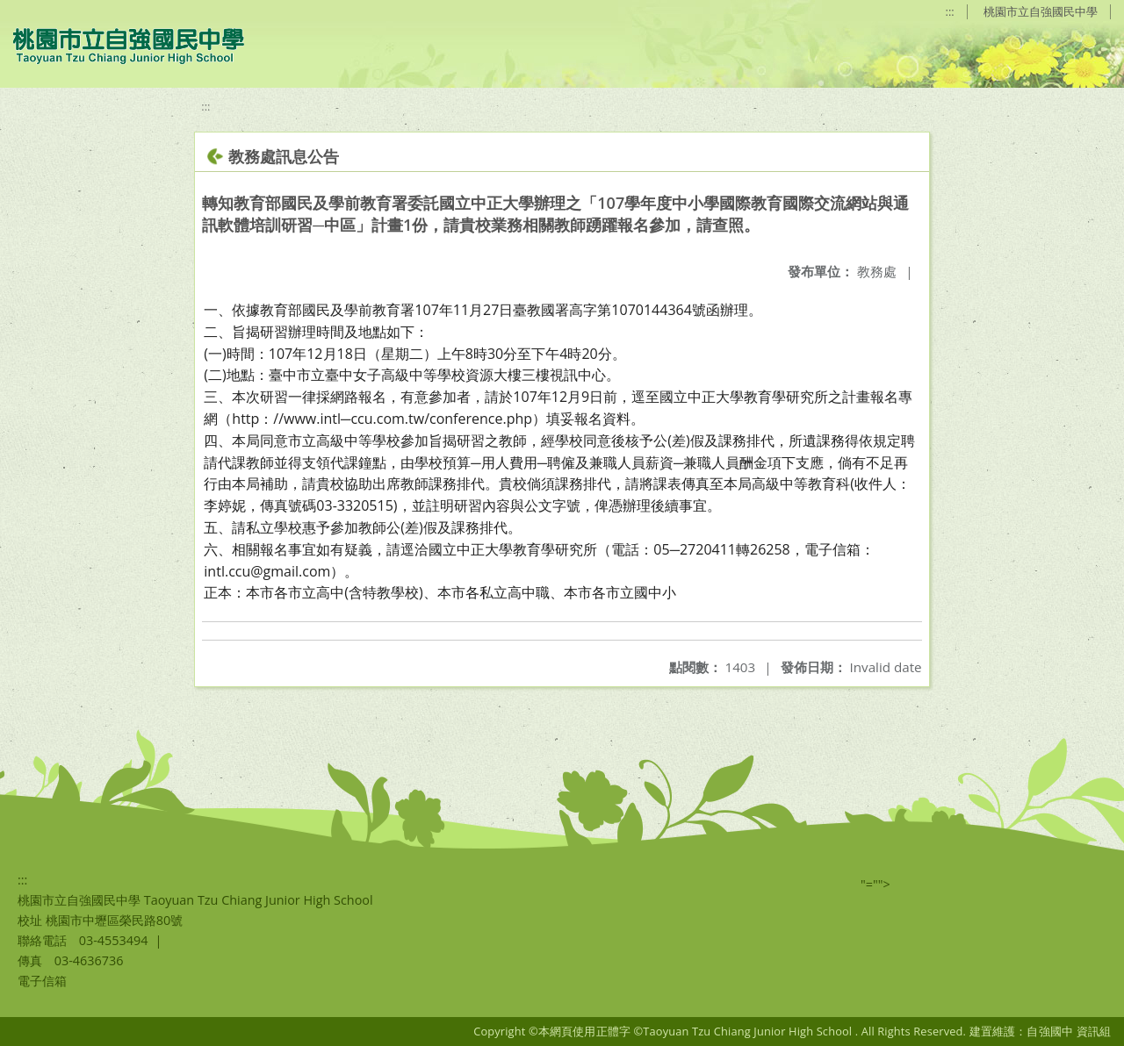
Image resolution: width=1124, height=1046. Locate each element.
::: (950, 11)
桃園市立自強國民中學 (1041, 11)
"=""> (875, 884)
